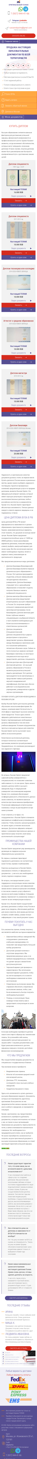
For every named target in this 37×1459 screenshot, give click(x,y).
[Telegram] (25, 9)
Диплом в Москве (12, 111)
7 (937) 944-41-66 (20, 13)
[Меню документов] (12, 117)
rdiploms (9, 1445)
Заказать (18, 200)
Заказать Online (18, 36)
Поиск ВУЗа (10, 94)
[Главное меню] (10, 42)
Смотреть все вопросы (18, 1298)
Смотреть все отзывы (18, 1348)
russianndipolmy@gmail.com (20, 27)
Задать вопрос (11, 100)
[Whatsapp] (20, 9)
